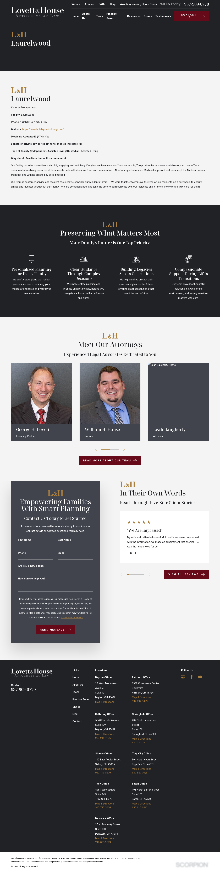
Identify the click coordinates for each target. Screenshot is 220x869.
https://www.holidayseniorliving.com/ (43, 129)
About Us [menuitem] (86, 16)
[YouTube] (200, 677)
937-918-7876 (103, 738)
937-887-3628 (139, 772)
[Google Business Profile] (183, 677)
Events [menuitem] (148, 16)
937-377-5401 (139, 742)
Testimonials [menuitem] (163, 16)
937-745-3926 (103, 807)
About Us (78, 684)
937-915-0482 (139, 807)
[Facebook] (191, 677)
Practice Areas (81, 699)
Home (76, 677)
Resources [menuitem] (133, 16)
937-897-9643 (139, 701)
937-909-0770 (196, 4)
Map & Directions (104, 701)
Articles (89, 4)
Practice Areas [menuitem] (111, 16)
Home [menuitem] (75, 16)
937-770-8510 (103, 772)
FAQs (102, 4)
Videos (76, 4)
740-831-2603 (103, 842)
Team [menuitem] (99, 16)
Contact (77, 721)
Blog (113, 4)
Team (76, 692)
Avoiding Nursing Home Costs (138, 4)
